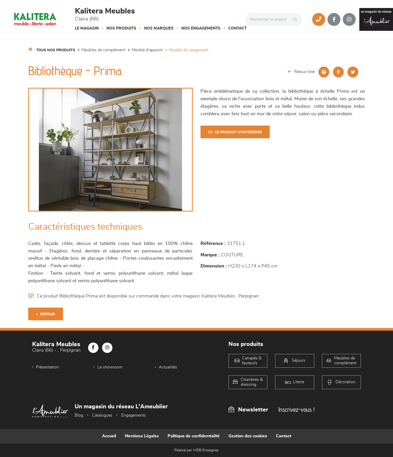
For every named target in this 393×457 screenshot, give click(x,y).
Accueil (109, 436)
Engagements (133, 415)
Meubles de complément (103, 50)
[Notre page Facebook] (333, 19)
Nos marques (159, 28)
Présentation (47, 367)
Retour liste (301, 71)
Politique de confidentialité (194, 436)
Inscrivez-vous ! (296, 409)
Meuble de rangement (188, 50)
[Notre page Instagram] (349, 19)
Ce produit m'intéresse (235, 132)
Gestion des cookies (247, 436)
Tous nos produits (55, 50)
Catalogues (102, 415)
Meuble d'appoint (147, 50)
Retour (45, 314)
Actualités (168, 367)
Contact (237, 28)
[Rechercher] (296, 19)
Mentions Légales (142, 436)
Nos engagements (200, 28)
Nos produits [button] (121, 28)
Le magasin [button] (87, 28)
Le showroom (109, 367)
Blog (79, 415)
